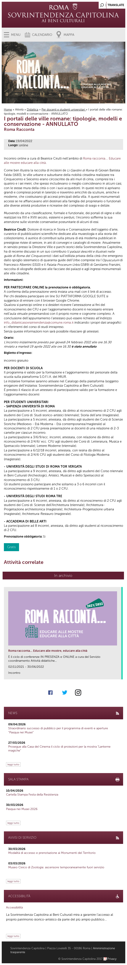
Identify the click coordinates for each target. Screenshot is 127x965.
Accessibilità (14, 907)
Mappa (69, 35)
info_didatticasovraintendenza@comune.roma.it (39, 322)
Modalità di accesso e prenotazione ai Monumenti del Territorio (52, 853)
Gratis (11, 547)
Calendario (42, 35)
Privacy (112, 958)
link (119, 675)
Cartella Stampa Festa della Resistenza (32, 794)
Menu (16, 35)
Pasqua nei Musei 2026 (21, 809)
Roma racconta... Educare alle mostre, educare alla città (47, 651)
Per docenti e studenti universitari (64, 109)
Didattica (32, 109)
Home (8, 109)
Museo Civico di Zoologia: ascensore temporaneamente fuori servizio (56, 867)
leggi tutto (13, 764)
